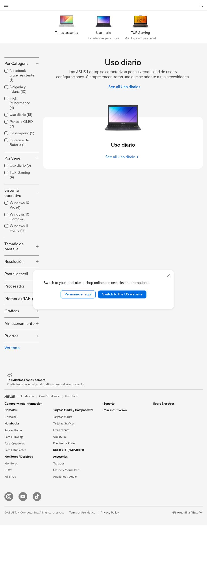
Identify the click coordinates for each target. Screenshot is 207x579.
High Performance (20, 131)
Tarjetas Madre (62, 445)
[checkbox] (21, 103)
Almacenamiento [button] (19, 351)
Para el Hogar (13, 458)
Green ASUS (161, 458)
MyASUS (109, 478)
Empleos (109, 531)
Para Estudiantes (15, 478)
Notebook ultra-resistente (22, 103)
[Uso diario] (103, 28)
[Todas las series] (66, 28)
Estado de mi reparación (119, 438)
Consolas (10, 445)
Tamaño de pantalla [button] (14, 274)
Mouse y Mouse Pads (67, 498)
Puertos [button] (11, 363)
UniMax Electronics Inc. (119, 524)
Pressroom (111, 504)
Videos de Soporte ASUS (120, 471)
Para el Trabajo (14, 465)
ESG (156, 438)
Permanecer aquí (78, 294)
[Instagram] (8, 550)
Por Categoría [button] (16, 91)
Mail (106, 451)
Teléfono (109, 458)
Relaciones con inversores (120, 498)
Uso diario (71, 424)
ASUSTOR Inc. (113, 511)
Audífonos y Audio (65, 505)
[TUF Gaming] (140, 28)
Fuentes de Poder (64, 471)
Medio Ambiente (164, 445)
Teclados (59, 491)
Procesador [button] (14, 314)
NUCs (8, 498)
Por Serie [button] (12, 186)
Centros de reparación (118, 445)
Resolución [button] (14, 289)
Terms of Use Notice (82, 566)
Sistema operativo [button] (12, 221)
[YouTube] (22, 550)
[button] (6, 5)
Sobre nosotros (163, 465)
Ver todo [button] (12, 376)
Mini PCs (10, 505)
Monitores (11, 491)
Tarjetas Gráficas (64, 451)
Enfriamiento (61, 458)
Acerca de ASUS (114, 491)
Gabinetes (59, 465)
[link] (103, 5)
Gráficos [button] (11, 339)
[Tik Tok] (37, 550)
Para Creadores (14, 471)
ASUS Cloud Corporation (120, 517)
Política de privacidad (118, 464)
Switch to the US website (122, 294)
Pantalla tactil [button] (16, 302)
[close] (168, 276)
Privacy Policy (110, 566)
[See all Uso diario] (124, 87)
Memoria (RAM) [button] (18, 326)
